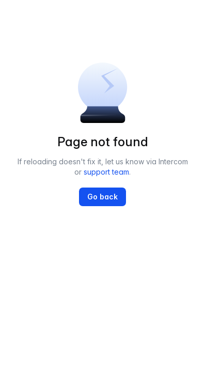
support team (106, 171)
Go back (102, 196)
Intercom (173, 161)
